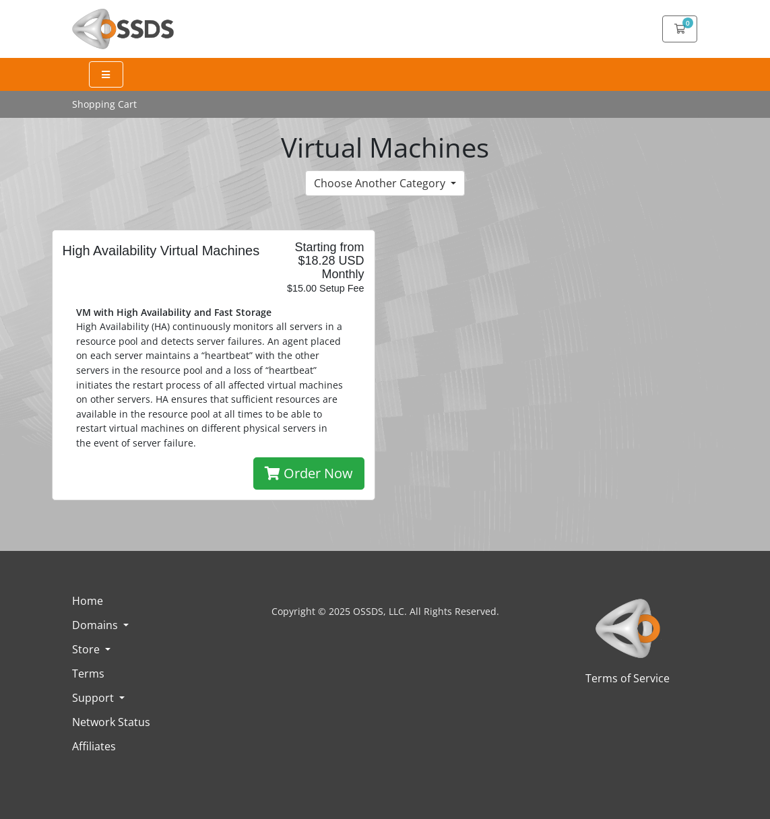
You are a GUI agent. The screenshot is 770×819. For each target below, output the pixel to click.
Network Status (111, 722)
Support (94, 697)
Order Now (309, 473)
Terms (88, 673)
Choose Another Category (381, 183)
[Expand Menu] (106, 74)
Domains (96, 625)
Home (87, 600)
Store (87, 649)
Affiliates (94, 746)
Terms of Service (627, 678)
